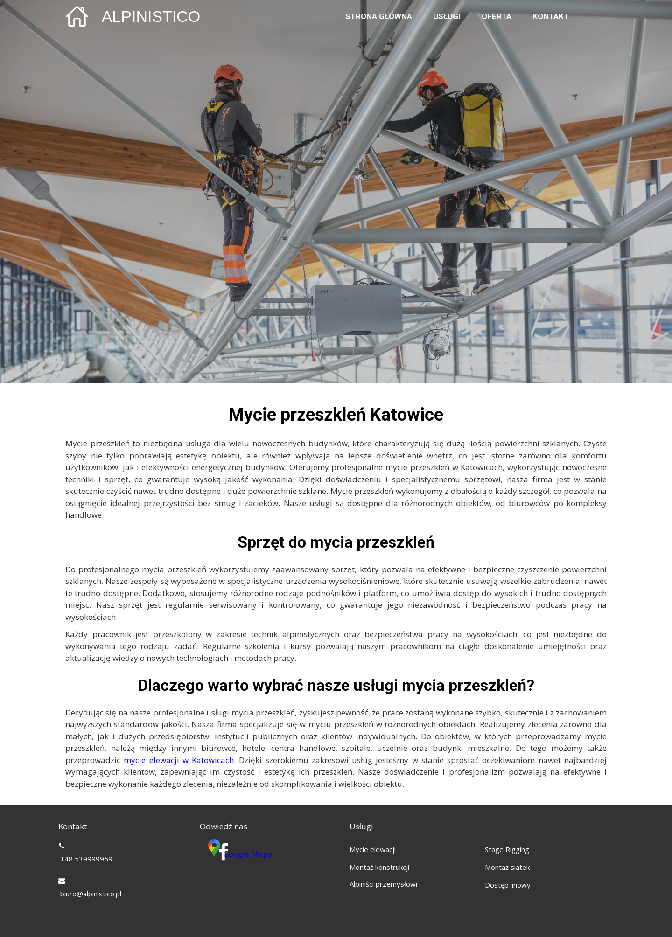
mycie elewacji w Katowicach (179, 760)
